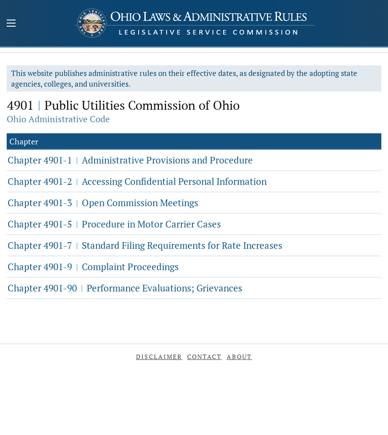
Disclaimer (159, 356)
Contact (204, 356)
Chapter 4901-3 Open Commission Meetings (103, 202)
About (239, 356)
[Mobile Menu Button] (11, 24)
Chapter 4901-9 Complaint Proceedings (93, 266)
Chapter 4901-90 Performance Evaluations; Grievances (125, 288)
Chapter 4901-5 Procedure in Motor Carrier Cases (114, 224)
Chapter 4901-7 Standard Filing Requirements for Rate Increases (145, 245)
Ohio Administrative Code (58, 119)
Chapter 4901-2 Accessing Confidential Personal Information (137, 181)
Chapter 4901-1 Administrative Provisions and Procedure (130, 160)
